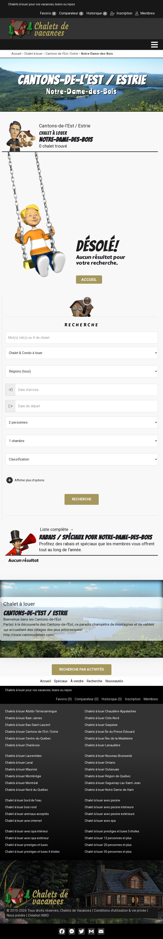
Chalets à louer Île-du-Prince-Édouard (110, 731)
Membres (145, 13)
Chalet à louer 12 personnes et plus (108, 838)
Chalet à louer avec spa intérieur (26, 831)
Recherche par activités (81, 669)
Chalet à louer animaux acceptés (27, 814)
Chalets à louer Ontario (100, 762)
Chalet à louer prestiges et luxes (26, 845)
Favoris (48, 13)
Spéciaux (60, 681)
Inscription (121, 13)
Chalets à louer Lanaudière (102, 745)
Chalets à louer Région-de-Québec (108, 776)
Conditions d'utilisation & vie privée (120, 910)
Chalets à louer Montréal (21, 783)
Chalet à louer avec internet (23, 820)
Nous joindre (16, 915)
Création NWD (38, 915)
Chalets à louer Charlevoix (22, 745)
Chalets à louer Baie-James (23, 718)
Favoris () (64, 699)
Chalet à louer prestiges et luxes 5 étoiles (112, 831)
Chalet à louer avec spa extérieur (27, 838)
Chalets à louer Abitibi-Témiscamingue (31, 711)
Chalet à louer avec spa (100, 820)
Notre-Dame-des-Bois (97, 53)
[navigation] (154, 44)
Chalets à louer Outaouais (102, 769)
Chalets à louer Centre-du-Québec (28, 738)
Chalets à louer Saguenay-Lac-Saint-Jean (113, 783)
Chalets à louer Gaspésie (101, 725)
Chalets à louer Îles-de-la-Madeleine (109, 738)
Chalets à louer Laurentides (23, 756)
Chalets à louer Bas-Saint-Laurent (27, 725)
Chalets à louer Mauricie (21, 769)
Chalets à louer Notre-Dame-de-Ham (109, 789)
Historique (96, 13)
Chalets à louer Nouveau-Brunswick (108, 756)
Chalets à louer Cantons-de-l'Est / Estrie (31, 731)
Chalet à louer (33, 53)
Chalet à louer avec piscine (102, 800)
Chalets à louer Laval (19, 762)
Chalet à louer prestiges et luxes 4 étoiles (32, 851)
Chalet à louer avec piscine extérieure (110, 814)
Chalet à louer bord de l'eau (23, 800)
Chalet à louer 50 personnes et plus (108, 851)
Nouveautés (114, 681)
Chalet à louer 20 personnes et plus (108, 845)
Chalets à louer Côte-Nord (102, 718)
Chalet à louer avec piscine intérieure (109, 807)
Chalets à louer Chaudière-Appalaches (110, 711)
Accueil (16, 53)
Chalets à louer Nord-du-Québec (26, 789)
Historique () (111, 699)
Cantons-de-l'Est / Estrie (62, 53)
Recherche (81, 499)
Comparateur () (86, 699)
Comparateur (71, 13)
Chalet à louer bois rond (21, 807)
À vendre (77, 681)
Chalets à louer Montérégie (23, 776)
